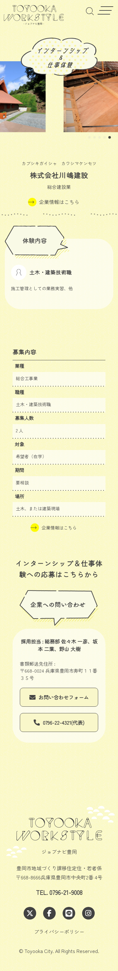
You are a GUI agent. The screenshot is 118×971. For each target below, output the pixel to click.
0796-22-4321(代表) (63, 722)
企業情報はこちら (59, 202)
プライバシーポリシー (59, 931)
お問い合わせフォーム (63, 697)
